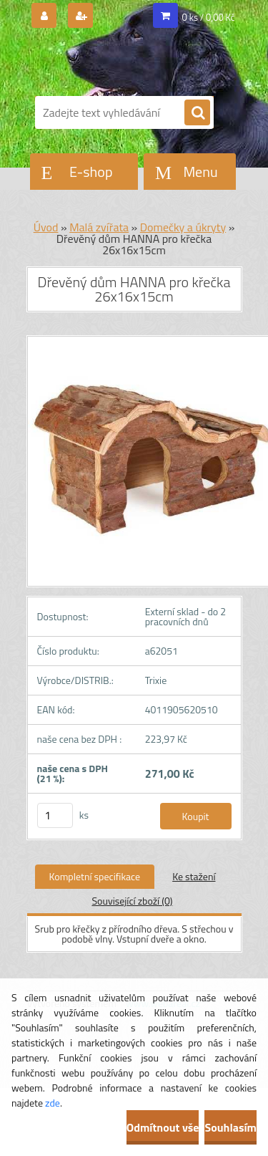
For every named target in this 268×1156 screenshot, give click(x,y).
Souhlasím (230, 1127)
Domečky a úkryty (183, 227)
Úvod (46, 227)
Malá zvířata (99, 227)
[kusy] (55, 815)
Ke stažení (193, 876)
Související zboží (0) (131, 900)
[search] (197, 113)
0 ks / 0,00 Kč (208, 17)
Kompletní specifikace (95, 876)
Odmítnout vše (162, 1127)
